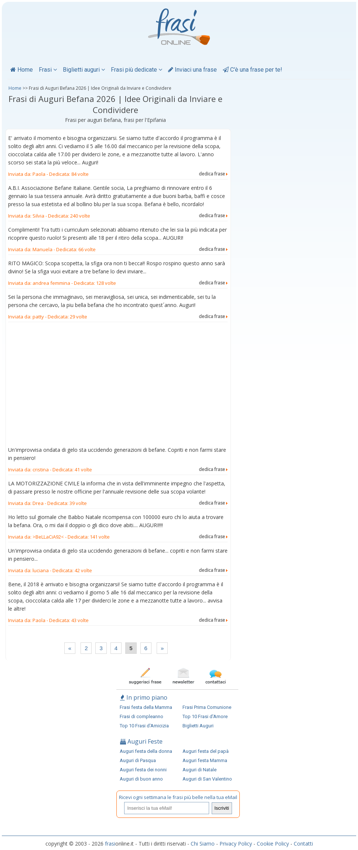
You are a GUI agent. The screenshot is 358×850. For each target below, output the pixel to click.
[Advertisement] (118, 385)
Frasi (48, 69)
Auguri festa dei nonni (143, 769)
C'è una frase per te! (252, 69)
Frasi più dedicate (136, 69)
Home (21, 69)
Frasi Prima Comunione (207, 707)
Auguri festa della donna (146, 751)
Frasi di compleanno (141, 716)
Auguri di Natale (199, 769)
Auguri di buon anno (141, 779)
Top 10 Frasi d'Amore (205, 716)
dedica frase (213, 174)
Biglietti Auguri (198, 725)
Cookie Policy (273, 843)
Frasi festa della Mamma (146, 707)
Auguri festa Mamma (205, 760)
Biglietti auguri (84, 69)
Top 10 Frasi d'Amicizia (144, 725)
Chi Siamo (203, 843)
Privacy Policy (235, 843)
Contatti (303, 843)
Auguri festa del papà (206, 751)
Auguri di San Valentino (207, 779)
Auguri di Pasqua (138, 760)
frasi (110, 843)
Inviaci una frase (192, 69)
